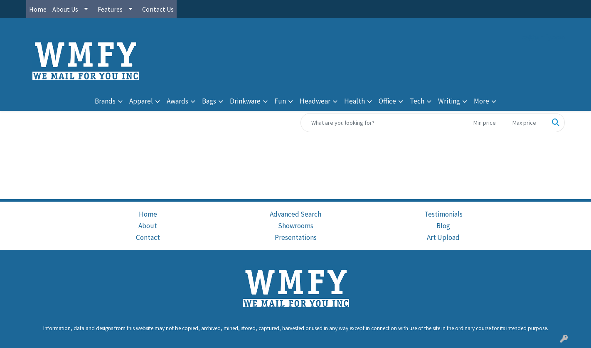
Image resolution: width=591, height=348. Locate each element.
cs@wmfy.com (543, 37)
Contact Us (158, 9)
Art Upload (443, 237)
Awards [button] (177, 101)
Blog (443, 225)
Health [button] (354, 101)
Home (38, 9)
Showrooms (295, 225)
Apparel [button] (141, 101)
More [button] (481, 101)
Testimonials (443, 214)
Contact (148, 237)
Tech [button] (417, 101)
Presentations (296, 237)
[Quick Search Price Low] (488, 122)
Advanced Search (295, 214)
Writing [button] (449, 101)
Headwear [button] (315, 101)
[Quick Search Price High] (527, 122)
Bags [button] (209, 101)
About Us (65, 9)
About (147, 225)
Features (110, 9)
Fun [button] (280, 101)
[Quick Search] (384, 122)
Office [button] (387, 101)
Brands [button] (105, 101)
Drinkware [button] (245, 101)
